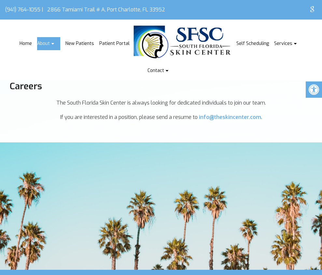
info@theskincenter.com (230, 117)
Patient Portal (114, 43)
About (43, 43)
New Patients (79, 43)
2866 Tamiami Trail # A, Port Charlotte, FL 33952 (106, 9)
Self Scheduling (252, 43)
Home (26, 43)
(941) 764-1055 (22, 9)
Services (283, 43)
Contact (155, 70)
